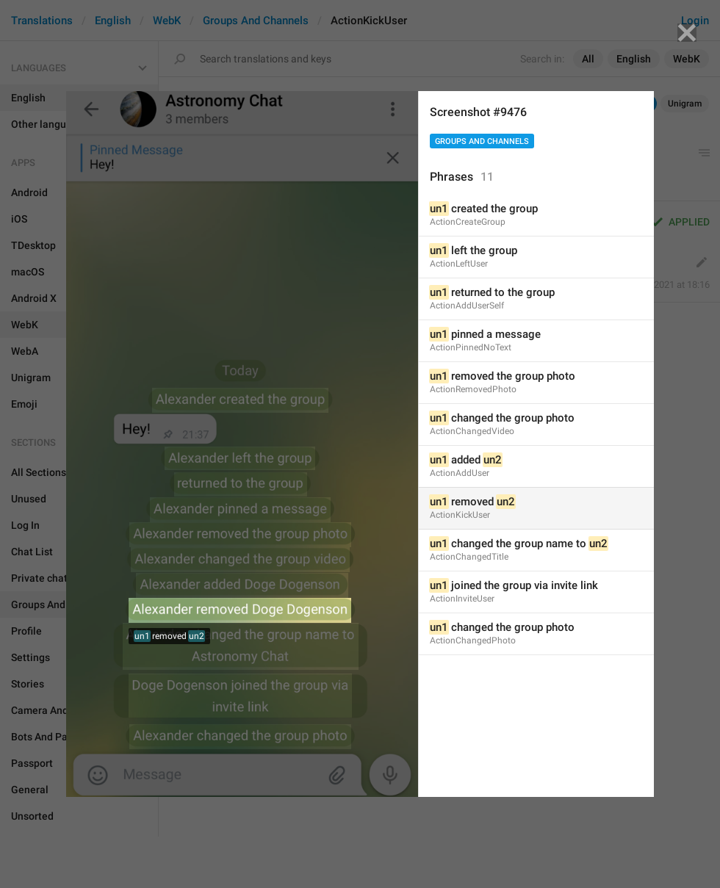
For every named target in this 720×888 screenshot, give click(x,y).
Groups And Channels (482, 141)
